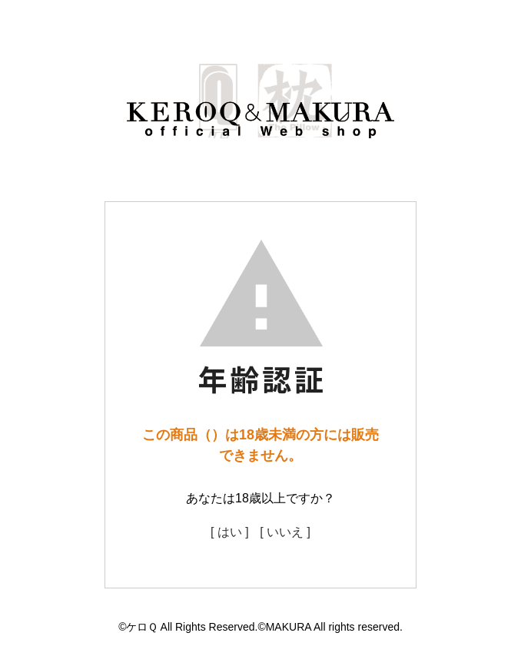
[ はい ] (230, 531)
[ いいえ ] (285, 531)
